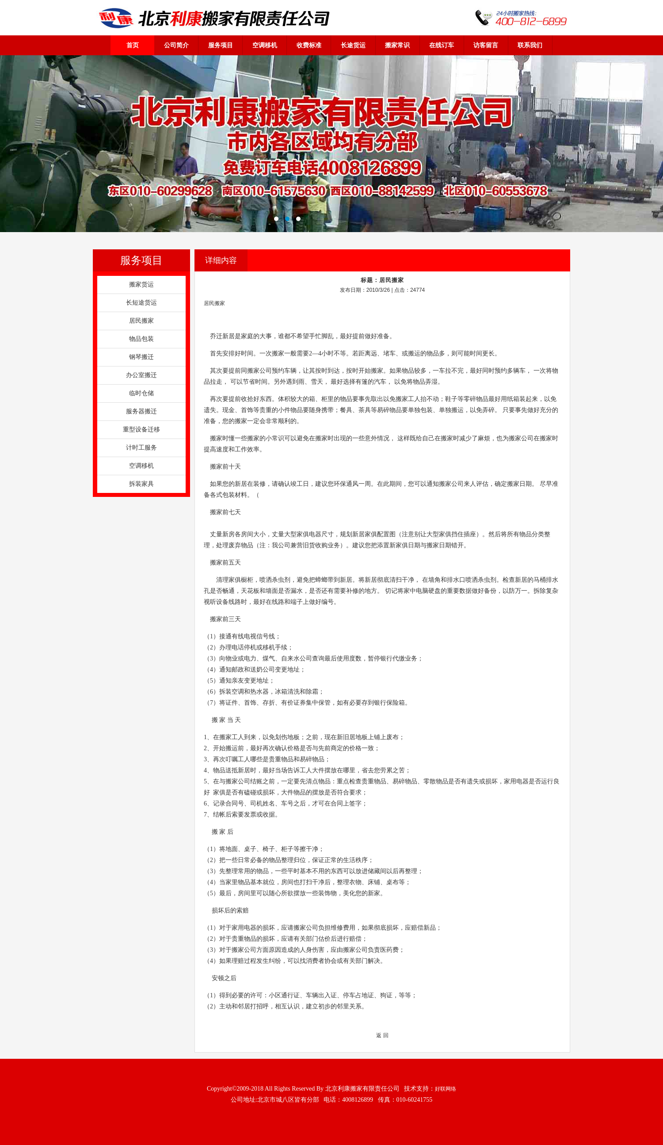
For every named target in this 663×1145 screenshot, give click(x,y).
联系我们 (530, 45)
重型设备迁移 (141, 429)
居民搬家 (141, 320)
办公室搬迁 (141, 375)
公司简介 (176, 45)
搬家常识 (397, 45)
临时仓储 (141, 393)
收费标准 (309, 45)
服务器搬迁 (141, 411)
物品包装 (141, 339)
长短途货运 (141, 302)
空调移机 (264, 45)
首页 (132, 45)
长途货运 (353, 45)
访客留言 (485, 45)
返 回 (382, 1035)
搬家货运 (141, 284)
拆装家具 (141, 484)
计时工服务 (141, 447)
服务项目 (220, 45)
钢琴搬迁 (141, 357)
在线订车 (441, 45)
